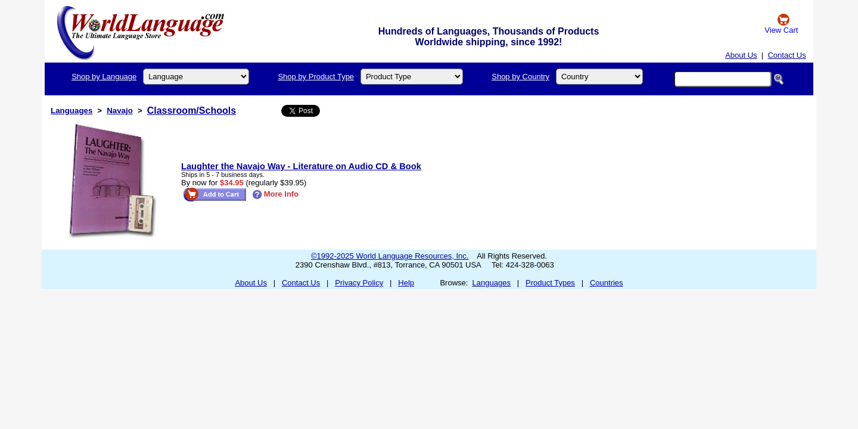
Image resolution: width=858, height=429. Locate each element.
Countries (606, 282)
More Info (275, 193)
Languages (71, 110)
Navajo (120, 110)
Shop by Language (104, 76)
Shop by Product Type (316, 76)
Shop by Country (520, 76)
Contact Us (786, 55)
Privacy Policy (359, 282)
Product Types (550, 282)
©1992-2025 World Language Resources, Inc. (389, 255)
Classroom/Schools (191, 110)
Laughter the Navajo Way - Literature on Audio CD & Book (301, 166)
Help (406, 282)
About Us (741, 55)
